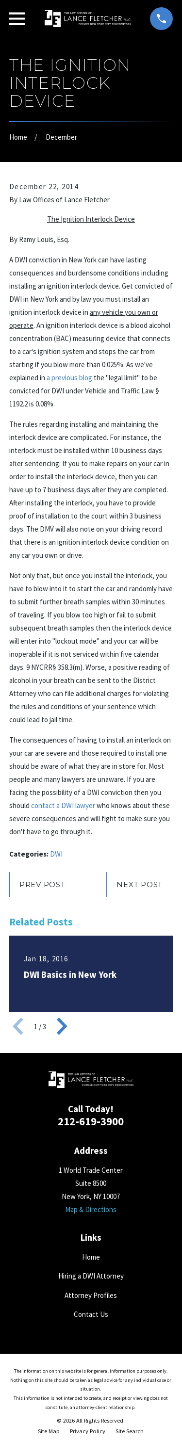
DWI (56, 854)
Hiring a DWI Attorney (91, 1275)
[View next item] (62, 1026)
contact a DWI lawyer (63, 805)
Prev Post (42, 884)
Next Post (139, 884)
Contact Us (91, 1314)
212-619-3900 (91, 1121)
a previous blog (69, 377)
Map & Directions (90, 1209)
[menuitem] (49, 1431)
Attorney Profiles (91, 1295)
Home (91, 1257)
